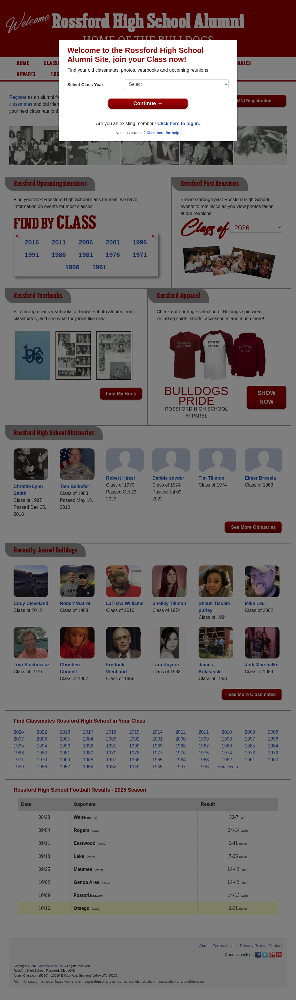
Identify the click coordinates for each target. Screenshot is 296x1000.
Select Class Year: (86, 84)
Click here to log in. (178, 123)
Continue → (148, 103)
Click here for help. (163, 133)
